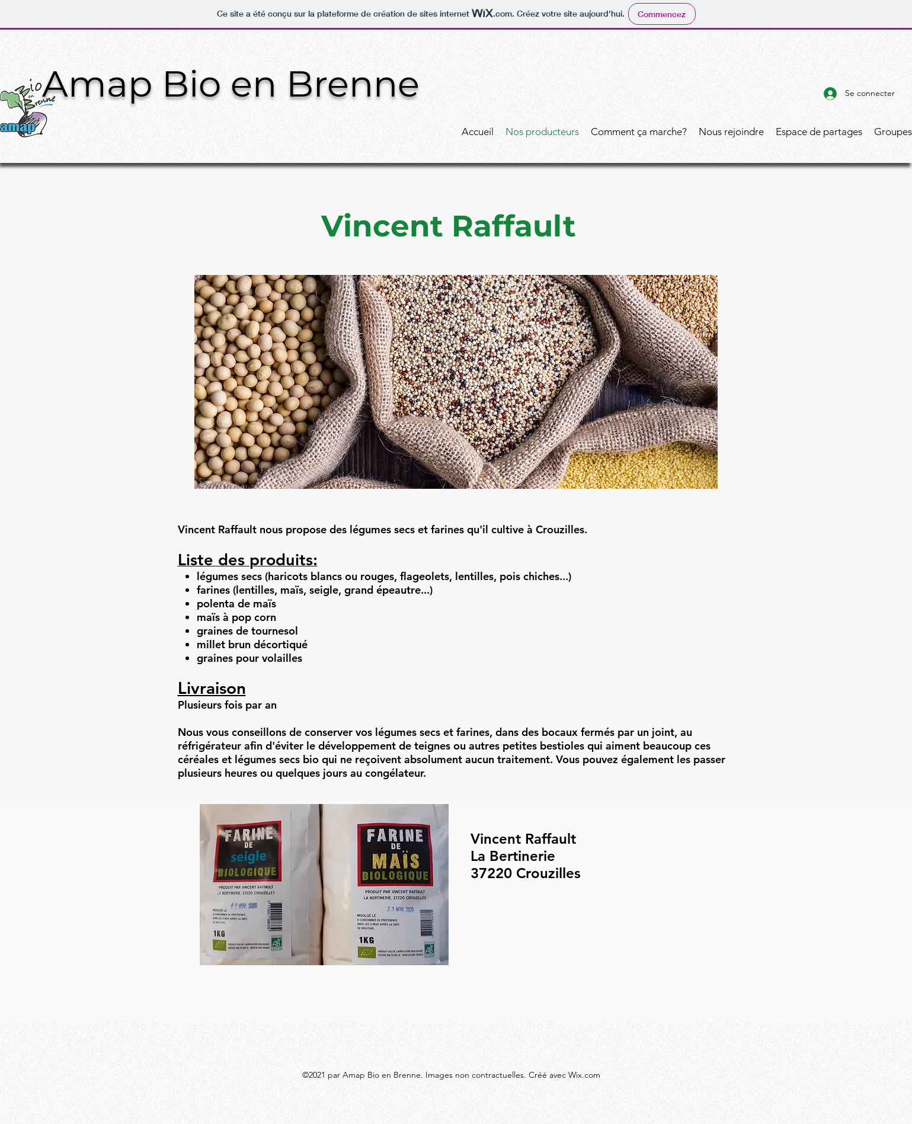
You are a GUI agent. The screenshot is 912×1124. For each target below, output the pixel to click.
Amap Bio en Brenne (231, 83)
